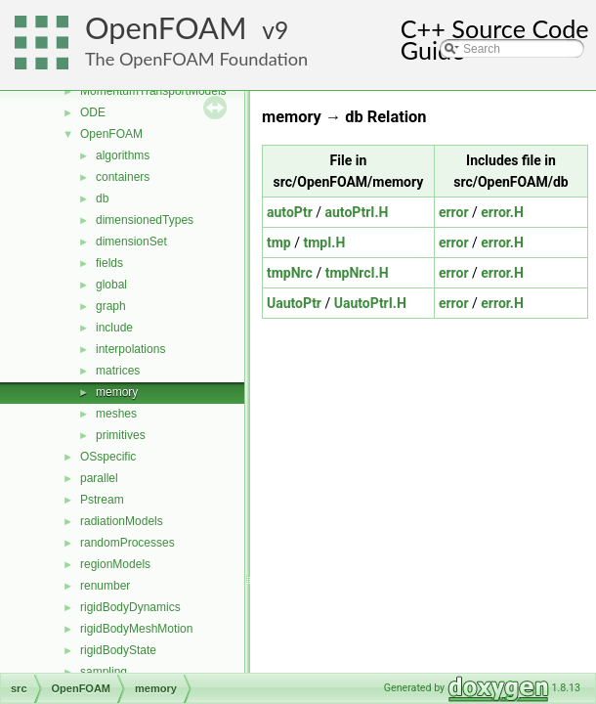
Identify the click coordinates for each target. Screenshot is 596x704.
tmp (279, 242)
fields (109, 263)
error (454, 212)
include (114, 327)
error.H (502, 212)
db (102, 198)
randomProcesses (127, 543)
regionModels (115, 564)
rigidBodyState (118, 650)
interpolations (130, 349)
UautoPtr (294, 303)
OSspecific (108, 456)
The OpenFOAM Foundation (196, 58)
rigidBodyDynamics (130, 607)
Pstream (102, 499)
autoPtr (290, 212)
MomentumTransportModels (153, 91)
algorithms (122, 155)
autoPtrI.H (357, 212)
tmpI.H (324, 242)
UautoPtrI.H (370, 303)
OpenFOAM (166, 28)
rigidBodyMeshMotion (136, 629)
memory (117, 392)
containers (122, 177)
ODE (93, 112)
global (111, 284)
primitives (121, 435)
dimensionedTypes (144, 220)
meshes (116, 413)
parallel (99, 478)
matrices (118, 370)
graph (111, 306)
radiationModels (121, 521)
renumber (105, 586)
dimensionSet (131, 241)
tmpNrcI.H (357, 273)
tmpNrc (290, 273)
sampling (103, 672)
